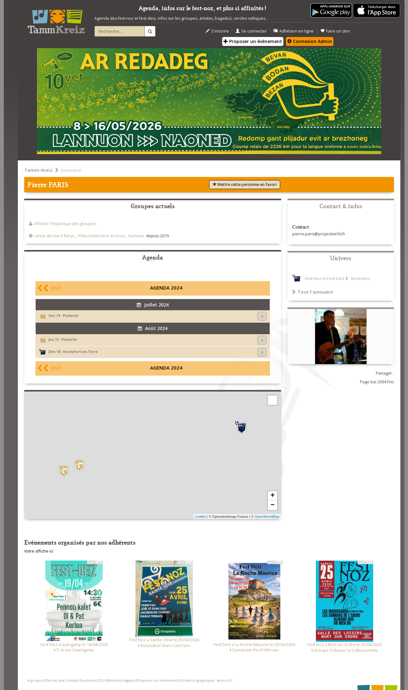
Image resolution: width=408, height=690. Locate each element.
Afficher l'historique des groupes (65, 223)
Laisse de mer (47, 236)
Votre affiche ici (38, 551)
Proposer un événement (157, 680)
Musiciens (360, 278)
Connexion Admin (309, 41)
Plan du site (54, 680)
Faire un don (335, 31)
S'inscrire (217, 31)
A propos (35, 680)
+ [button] (272, 496)
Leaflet (200, 516)
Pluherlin (70, 315)
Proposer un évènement (252, 41)
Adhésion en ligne (293, 31)
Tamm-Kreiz (38, 170)
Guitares (136, 236)
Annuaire (71, 170)
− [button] (272, 505)
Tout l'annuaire (312, 292)
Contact (72, 680)
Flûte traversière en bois (101, 236)
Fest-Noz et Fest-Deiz (325, 278)
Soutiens (88, 680)
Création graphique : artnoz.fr (206, 680)
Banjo (69, 236)
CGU (101, 680)
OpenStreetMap (267, 516)
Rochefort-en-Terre (80, 351)
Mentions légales (120, 680)
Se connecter (251, 31)
